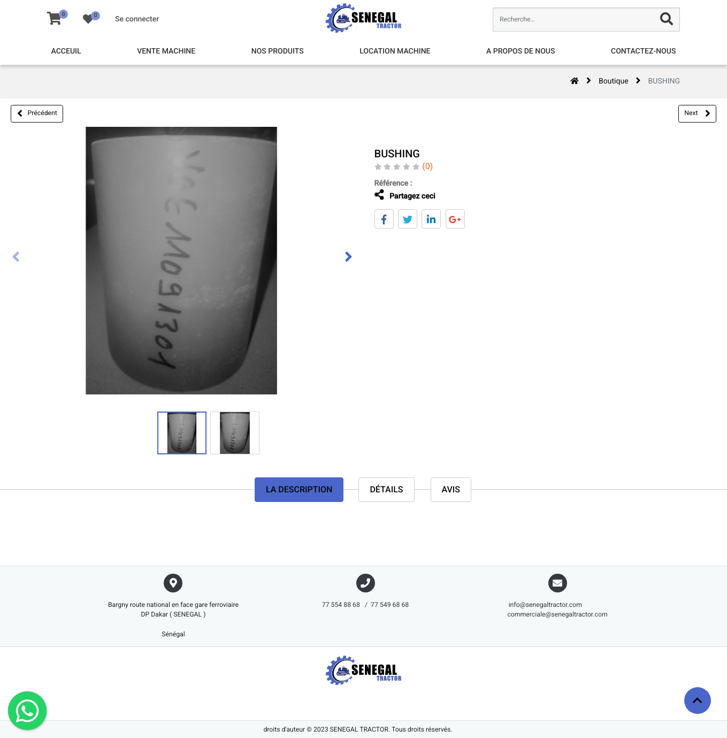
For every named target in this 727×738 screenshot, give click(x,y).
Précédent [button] (37, 113)
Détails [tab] (386, 489)
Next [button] (697, 113)
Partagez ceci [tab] (397, 195)
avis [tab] (451, 489)
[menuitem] (66, 51)
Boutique (614, 81)
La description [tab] (299, 489)
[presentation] (16, 258)
